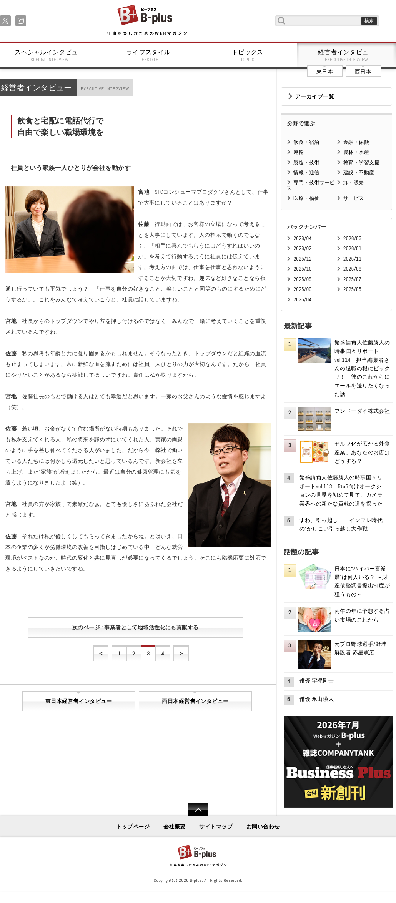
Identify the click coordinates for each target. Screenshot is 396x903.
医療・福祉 (306, 198)
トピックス (247, 55)
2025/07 (352, 279)
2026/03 (352, 238)
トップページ (133, 826)
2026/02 (302, 248)
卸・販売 (353, 182)
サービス (353, 198)
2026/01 (352, 248)
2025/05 (352, 289)
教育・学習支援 (361, 162)
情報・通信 (306, 172)
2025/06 (302, 289)
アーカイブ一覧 (314, 96)
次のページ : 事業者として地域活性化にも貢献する (135, 627)
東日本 (324, 71)
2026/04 (302, 238)
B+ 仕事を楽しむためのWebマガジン (147, 21)
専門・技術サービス (310, 185)
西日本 (363, 71)
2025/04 (302, 299)
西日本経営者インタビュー (195, 701)
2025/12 (302, 259)
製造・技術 (306, 162)
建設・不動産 (358, 172)
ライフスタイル (148, 55)
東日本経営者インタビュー (78, 701)
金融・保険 (356, 142)
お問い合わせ (263, 826)
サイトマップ (216, 826)
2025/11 (352, 259)
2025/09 (352, 269)
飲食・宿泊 (306, 142)
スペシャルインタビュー (49, 55)
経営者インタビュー (346, 55)
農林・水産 (356, 152)
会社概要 (174, 826)
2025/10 (302, 269)
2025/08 (302, 279)
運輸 (298, 152)
